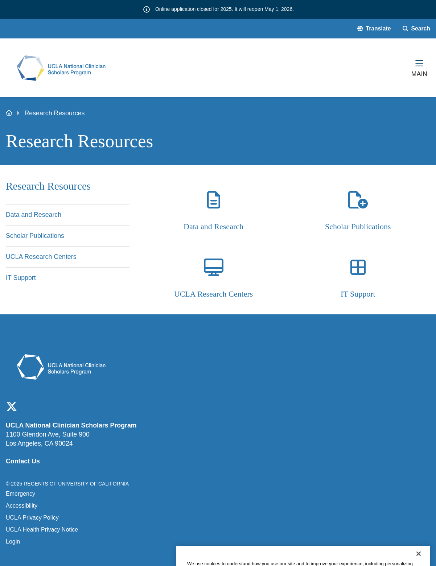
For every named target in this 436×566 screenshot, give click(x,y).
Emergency (20, 494)
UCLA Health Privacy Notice (42, 529)
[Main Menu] (419, 68)
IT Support (358, 293)
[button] (374, 29)
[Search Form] (416, 29)
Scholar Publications (358, 226)
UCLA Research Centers (213, 293)
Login (13, 541)
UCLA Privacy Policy (32, 518)
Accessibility (21, 506)
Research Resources (48, 186)
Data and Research (213, 226)
